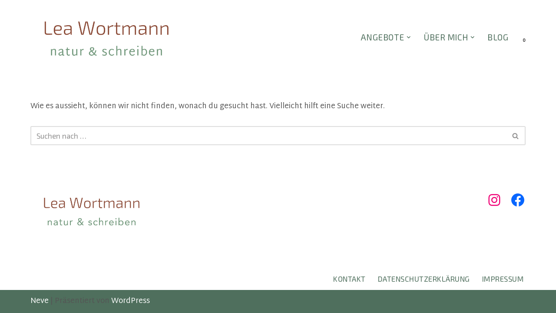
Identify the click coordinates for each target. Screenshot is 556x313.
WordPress (130, 301)
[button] (409, 37)
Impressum (503, 278)
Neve (39, 301)
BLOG (497, 37)
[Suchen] (268, 135)
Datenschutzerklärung (424, 278)
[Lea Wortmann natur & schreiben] (106, 38)
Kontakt (349, 278)
